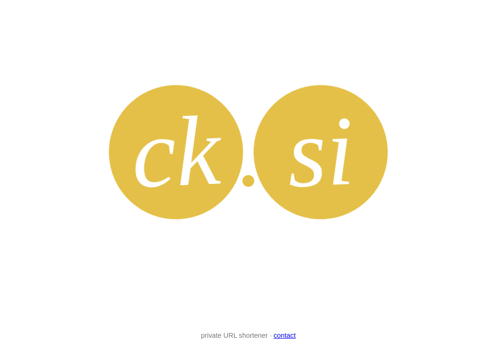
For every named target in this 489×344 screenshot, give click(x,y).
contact (285, 335)
